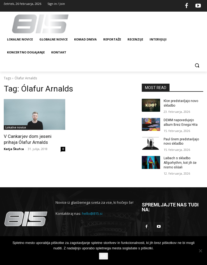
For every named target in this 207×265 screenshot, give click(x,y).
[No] (200, 250)
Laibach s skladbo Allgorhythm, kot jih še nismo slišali (180, 162)
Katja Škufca (14, 149)
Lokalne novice (15, 127)
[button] (197, 65)
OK (103, 256)
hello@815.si (92, 213)
